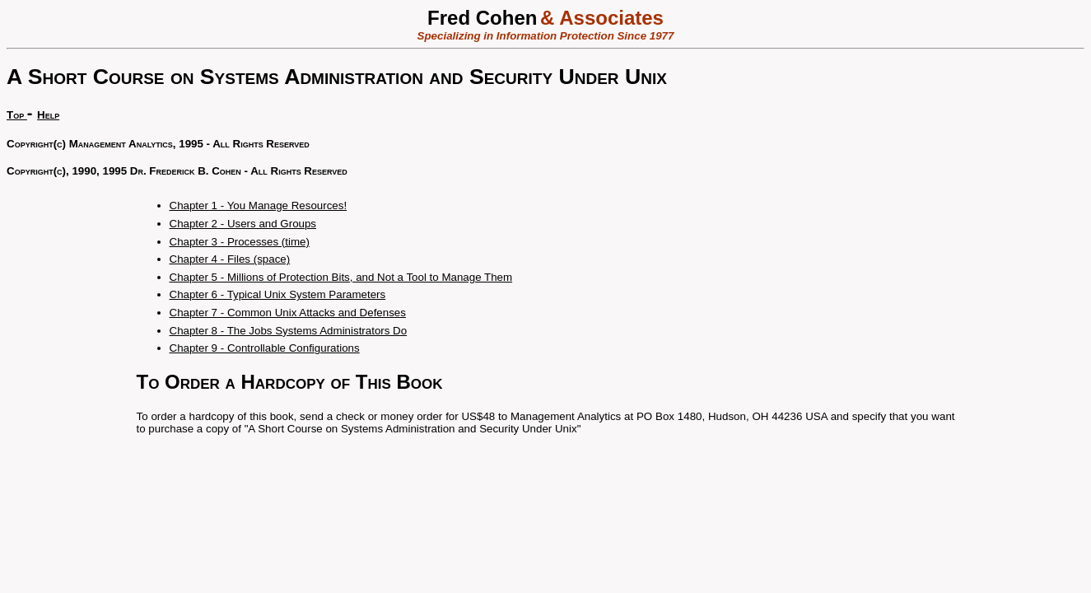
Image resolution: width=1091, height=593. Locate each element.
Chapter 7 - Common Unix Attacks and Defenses (288, 312)
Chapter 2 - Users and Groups (243, 223)
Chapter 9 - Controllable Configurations (265, 348)
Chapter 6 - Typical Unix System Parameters (278, 294)
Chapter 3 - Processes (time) (240, 242)
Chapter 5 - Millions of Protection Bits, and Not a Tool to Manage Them (341, 277)
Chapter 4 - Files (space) (230, 259)
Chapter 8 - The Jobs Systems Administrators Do (289, 331)
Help (48, 115)
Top (17, 115)
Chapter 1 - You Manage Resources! (258, 205)
